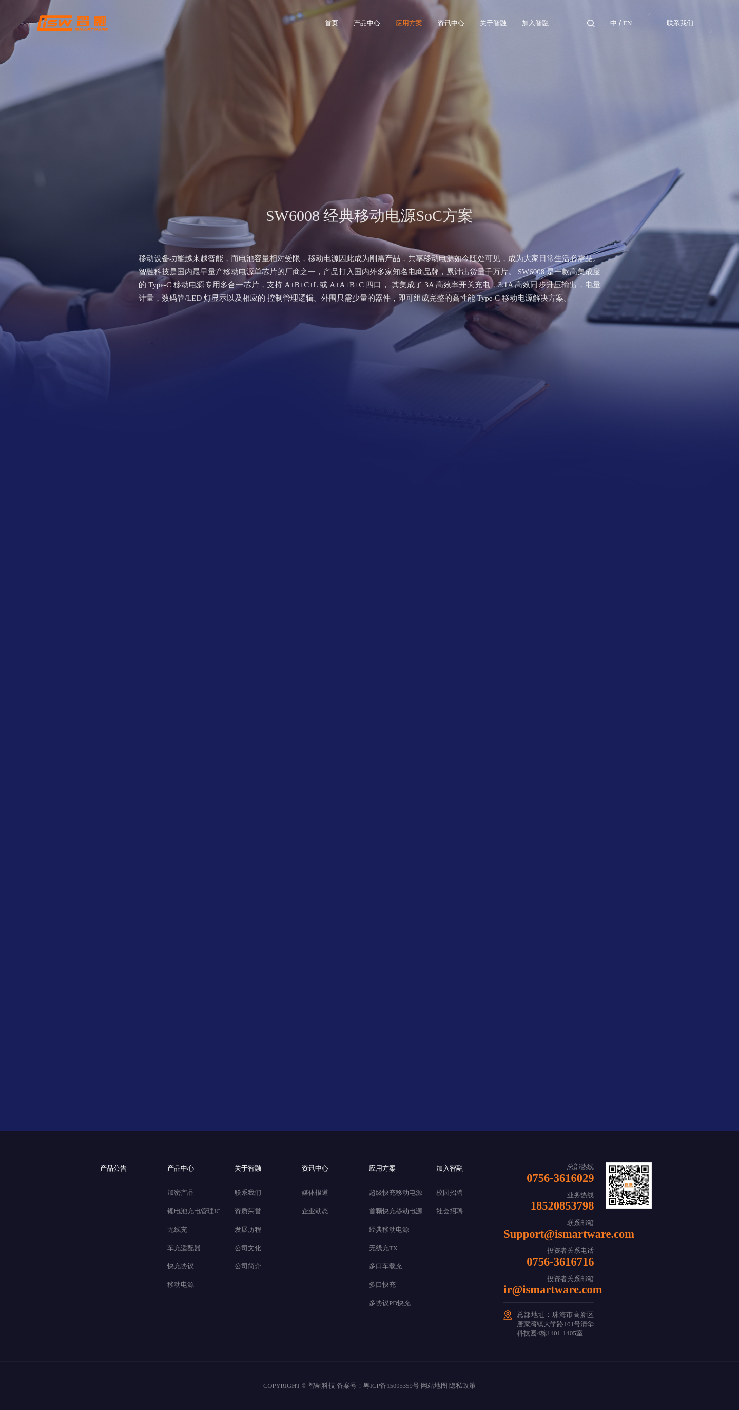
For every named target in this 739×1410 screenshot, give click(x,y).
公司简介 (248, 1266)
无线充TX (383, 1248)
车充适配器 (184, 1248)
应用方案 (409, 23)
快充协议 (180, 1266)
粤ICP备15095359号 (391, 1385)
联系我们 (680, 23)
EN (627, 23)
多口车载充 (385, 1266)
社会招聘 (449, 1211)
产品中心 (367, 23)
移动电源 (180, 1284)
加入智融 (535, 23)
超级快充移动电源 (395, 1192)
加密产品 (180, 1192)
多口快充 (382, 1284)
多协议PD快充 (390, 1303)
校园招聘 (449, 1192)
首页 (331, 23)
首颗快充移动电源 (395, 1211)
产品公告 (113, 1168)
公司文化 (248, 1248)
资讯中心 (451, 23)
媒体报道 (315, 1192)
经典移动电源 (389, 1229)
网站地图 (434, 1385)
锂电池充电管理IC (194, 1211)
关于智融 (493, 23)
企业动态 (315, 1211)
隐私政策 (462, 1385)
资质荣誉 (248, 1211)
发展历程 (248, 1229)
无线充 (177, 1229)
